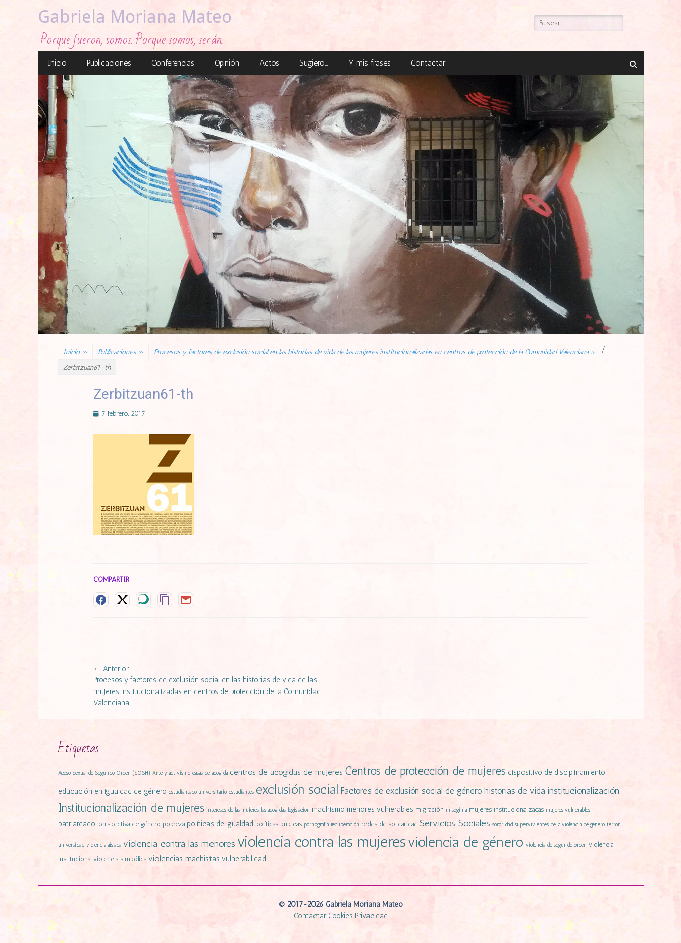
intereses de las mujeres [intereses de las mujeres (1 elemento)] (232, 810)
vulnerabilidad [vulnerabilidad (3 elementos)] (244, 858)
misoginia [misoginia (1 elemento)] (456, 810)
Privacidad (371, 915)
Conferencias (172, 63)
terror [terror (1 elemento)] (613, 824)
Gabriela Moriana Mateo (135, 16)
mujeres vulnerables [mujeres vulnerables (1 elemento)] (568, 810)
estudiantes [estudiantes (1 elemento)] (241, 792)
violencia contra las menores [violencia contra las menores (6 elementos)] (179, 843)
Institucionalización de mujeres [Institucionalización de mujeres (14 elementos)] (131, 808)
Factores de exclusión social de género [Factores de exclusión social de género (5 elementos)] (411, 791)
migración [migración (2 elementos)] (429, 809)
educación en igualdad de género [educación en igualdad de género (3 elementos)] (112, 791)
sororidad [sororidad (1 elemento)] (502, 824)
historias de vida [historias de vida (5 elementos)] (514, 791)
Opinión (227, 63)
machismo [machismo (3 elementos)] (328, 809)
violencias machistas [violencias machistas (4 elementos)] (184, 858)
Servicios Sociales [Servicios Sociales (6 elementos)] (455, 823)
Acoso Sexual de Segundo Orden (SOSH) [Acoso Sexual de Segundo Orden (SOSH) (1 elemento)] (104, 773)
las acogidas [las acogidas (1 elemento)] (273, 810)
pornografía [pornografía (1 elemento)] (316, 824)
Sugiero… (313, 63)
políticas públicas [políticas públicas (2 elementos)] (278, 824)
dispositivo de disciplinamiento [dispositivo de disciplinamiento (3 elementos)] (556, 772)
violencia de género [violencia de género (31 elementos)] (465, 842)
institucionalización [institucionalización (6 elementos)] (583, 790)
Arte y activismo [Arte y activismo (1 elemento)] (171, 773)
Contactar (428, 63)
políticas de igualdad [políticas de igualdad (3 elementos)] (220, 823)
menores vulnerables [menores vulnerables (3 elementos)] (380, 809)
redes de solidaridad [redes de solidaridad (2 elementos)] (389, 824)
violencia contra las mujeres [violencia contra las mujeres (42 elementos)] (321, 841)
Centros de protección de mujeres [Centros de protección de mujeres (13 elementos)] (425, 771)
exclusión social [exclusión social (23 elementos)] (297, 789)
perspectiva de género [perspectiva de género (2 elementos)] (129, 824)
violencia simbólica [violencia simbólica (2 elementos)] (119, 859)
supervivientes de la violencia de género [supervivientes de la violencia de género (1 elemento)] (560, 824)
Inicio (57, 63)
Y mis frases (369, 63)
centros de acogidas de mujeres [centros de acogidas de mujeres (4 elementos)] (286, 772)
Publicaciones (109, 63)
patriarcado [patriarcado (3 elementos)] (76, 823)
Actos (269, 63)
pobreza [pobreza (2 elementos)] (174, 824)
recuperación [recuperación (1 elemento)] (345, 824)
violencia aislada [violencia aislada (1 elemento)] (103, 845)
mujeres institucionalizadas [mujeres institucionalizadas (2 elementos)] (506, 809)
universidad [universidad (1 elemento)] (71, 845)
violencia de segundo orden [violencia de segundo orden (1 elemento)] (556, 845)
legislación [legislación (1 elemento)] (299, 810)
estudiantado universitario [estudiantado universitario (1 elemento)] (198, 792)
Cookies (340, 915)
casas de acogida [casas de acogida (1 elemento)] (210, 773)
